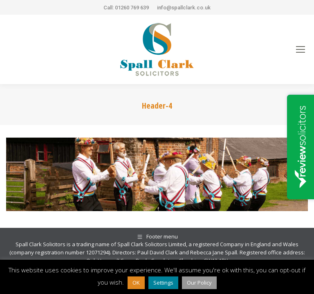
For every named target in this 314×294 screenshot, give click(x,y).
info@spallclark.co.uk (184, 7)
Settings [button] (163, 282)
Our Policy (199, 282)
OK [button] (136, 282)
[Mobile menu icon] (300, 49)
